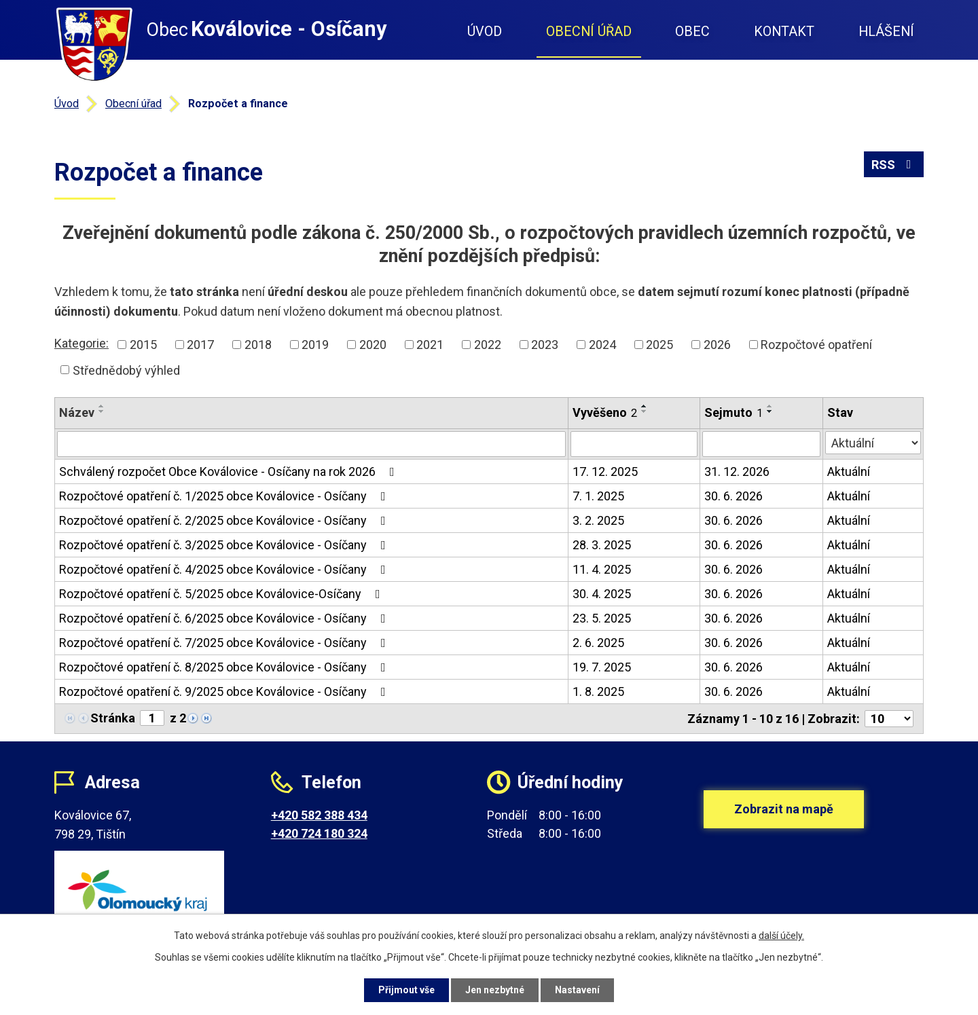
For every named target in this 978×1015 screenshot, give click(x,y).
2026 (717, 344)
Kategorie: (81, 343)
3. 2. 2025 (598, 520)
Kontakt (784, 31)
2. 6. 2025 (598, 642)
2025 (659, 344)
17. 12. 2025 (605, 471)
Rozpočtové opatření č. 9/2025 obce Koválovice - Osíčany (225, 691)
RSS (894, 165)
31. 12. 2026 (736, 471)
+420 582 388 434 (319, 815)
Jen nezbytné (494, 989)
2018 (258, 344)
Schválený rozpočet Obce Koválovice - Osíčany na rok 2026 (229, 471)
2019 (315, 344)
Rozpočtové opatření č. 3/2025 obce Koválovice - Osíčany (225, 545)
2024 (602, 344)
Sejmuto (733, 412)
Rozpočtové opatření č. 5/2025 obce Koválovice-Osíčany (222, 594)
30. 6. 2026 (733, 496)
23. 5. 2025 (602, 618)
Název (76, 412)
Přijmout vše (406, 989)
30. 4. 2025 (602, 594)
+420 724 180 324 (319, 833)
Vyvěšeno (605, 412)
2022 (487, 344)
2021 (429, 344)
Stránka (112, 718)
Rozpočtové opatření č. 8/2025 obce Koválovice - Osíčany (225, 667)
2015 (143, 344)
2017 (200, 344)
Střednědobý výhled (126, 370)
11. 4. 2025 (602, 569)
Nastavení (577, 989)
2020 (372, 344)
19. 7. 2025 (602, 667)
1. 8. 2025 (598, 691)
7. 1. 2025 (598, 496)
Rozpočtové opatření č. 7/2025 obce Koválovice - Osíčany (225, 642)
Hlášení (886, 31)
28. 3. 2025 (602, 545)
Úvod (484, 31)
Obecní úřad (589, 31)
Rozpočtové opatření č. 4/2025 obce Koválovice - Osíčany (225, 569)
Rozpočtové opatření (816, 344)
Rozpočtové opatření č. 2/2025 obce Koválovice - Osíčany (225, 520)
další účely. (781, 935)
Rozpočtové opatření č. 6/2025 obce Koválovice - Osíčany (225, 618)
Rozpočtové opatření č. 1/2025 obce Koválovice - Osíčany (225, 496)
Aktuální (848, 471)
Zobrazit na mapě (783, 809)
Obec (692, 31)
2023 (544, 344)
